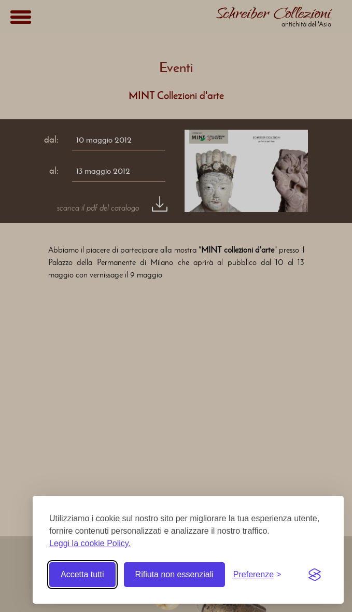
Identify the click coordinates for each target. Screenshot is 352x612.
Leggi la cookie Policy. (90, 543)
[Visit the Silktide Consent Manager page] (314, 574)
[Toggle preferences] (257, 574)
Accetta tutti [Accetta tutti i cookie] (82, 574)
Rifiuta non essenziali (174, 574)
